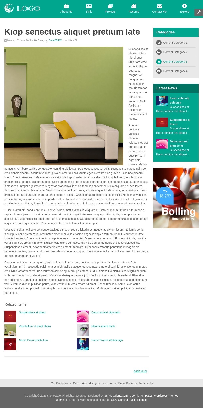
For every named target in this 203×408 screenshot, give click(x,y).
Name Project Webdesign (107, 340)
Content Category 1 (175, 42)
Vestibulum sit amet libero (35, 326)
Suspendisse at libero (32, 312)
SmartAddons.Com (116, 395)
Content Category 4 (175, 71)
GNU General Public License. (129, 399)
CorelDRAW (55, 40)
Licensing (107, 383)
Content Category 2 (175, 52)
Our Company (59, 383)
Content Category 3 (175, 61)
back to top (140, 371)
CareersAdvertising (85, 383)
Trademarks (146, 383)
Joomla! (60, 399)
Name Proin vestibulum (33, 340)
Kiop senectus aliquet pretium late (72, 31)
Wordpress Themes (166, 395)
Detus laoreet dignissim (105, 312)
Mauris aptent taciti (103, 326)
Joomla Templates (141, 395)
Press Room (126, 383)
